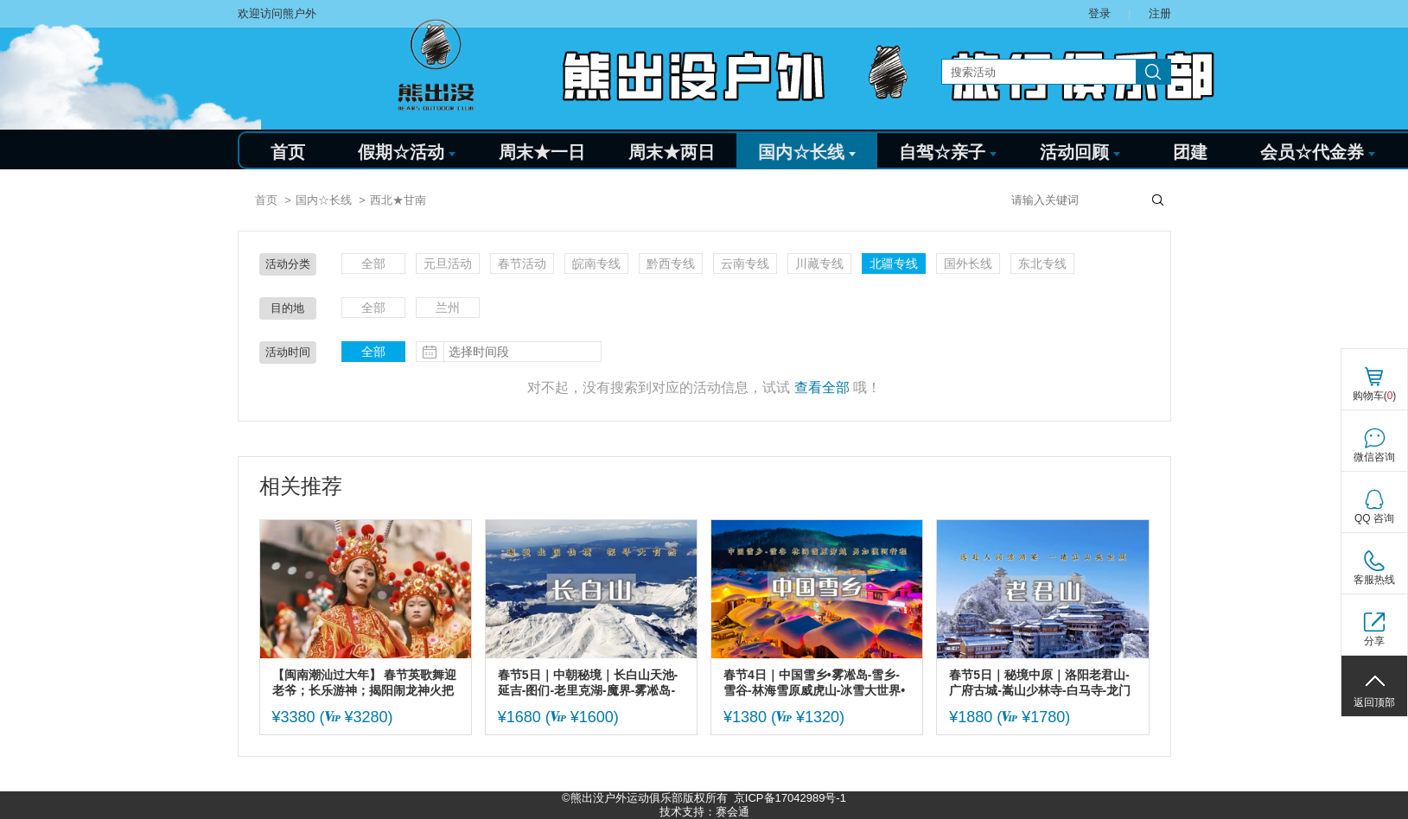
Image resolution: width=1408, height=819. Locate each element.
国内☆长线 (807, 152)
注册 (1160, 13)
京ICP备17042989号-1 (790, 797)
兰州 (448, 307)
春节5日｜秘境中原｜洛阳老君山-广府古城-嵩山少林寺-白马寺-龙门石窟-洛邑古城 (1040, 683)
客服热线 (1374, 580)
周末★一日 (542, 152)
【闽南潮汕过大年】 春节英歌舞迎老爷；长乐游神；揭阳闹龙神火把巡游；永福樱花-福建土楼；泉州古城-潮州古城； (365, 683)
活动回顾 (1080, 152)
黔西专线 (671, 263)
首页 (288, 152)
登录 (1099, 13)
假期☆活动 (407, 152)
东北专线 (1042, 263)
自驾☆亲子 (948, 152)
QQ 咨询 (1374, 518)
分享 (1374, 641)
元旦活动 (448, 263)
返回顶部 (1374, 702)
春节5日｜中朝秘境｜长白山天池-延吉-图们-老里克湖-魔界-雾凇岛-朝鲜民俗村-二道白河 (588, 683)
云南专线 (745, 263)
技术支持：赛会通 (704, 811)
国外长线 (968, 263)
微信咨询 (1374, 457)
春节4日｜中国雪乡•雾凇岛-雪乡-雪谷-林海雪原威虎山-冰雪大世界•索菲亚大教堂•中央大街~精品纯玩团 (814, 683)
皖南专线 (596, 263)
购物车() (1375, 396)
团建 (1190, 152)
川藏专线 (819, 263)
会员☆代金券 (1317, 152)
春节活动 (522, 263)
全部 (373, 263)
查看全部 (822, 387)
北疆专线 (894, 263)
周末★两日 (671, 152)
